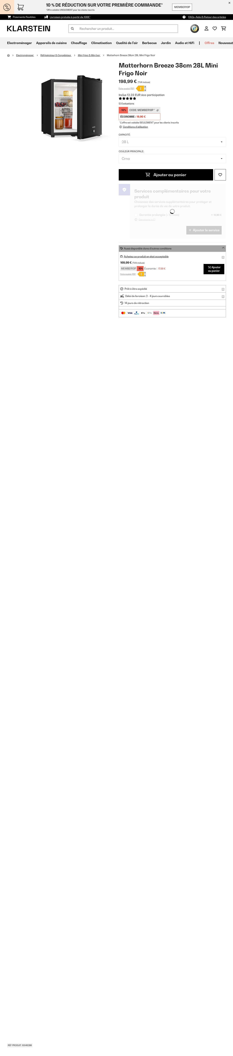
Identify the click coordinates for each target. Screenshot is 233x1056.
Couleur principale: (131, 151)
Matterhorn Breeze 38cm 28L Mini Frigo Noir (131, 55)
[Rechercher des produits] (123, 28)
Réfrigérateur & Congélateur (56, 55)
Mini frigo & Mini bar (89, 55)
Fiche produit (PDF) (127, 88)
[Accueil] (11, 55)
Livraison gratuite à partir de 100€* (70, 16)
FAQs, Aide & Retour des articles (207, 16)
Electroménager (25, 55)
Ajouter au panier (166, 174)
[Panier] (223, 28)
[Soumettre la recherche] (72, 28)
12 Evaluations (126, 103)
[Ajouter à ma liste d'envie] (220, 174)
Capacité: (124, 134)
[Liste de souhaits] (215, 28)
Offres (209, 43)
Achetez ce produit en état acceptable (146, 256)
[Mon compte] (206, 28)
